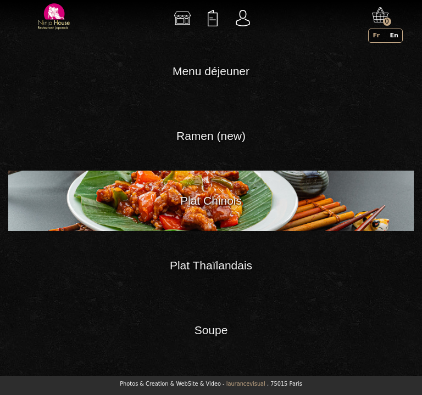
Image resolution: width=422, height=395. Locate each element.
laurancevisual (245, 384)
